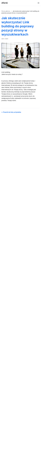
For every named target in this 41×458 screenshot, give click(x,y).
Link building (5, 72)
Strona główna (5, 11)
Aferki (4, 3)
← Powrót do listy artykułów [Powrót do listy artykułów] (11, 112)
